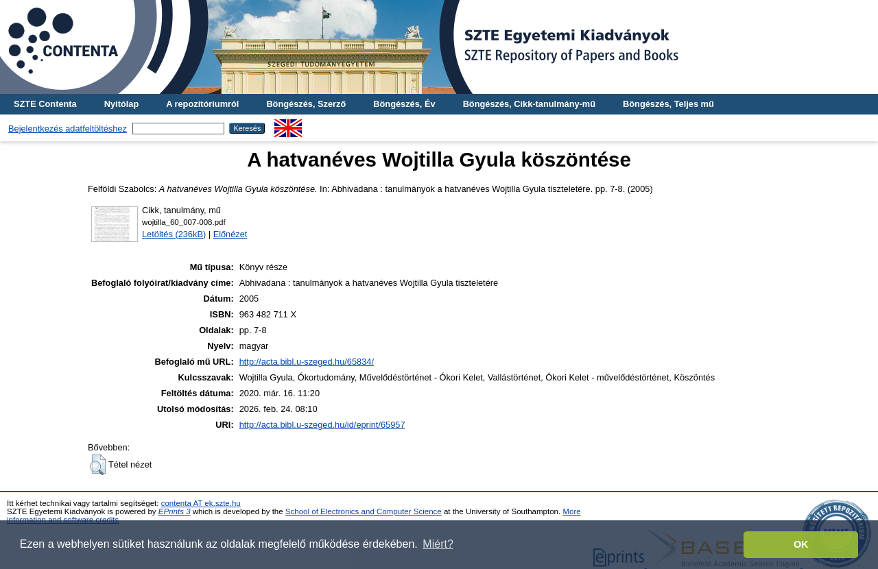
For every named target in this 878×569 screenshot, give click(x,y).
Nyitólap (121, 104)
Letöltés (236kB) (174, 234)
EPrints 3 (174, 511)
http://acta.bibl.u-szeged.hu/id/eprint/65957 (322, 425)
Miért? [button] (438, 544)
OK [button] (801, 544)
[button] (98, 465)
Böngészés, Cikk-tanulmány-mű (529, 104)
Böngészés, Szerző (306, 104)
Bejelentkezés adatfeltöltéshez (67, 128)
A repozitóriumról (202, 104)
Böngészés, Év (404, 104)
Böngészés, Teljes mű (668, 104)
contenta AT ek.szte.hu (201, 503)
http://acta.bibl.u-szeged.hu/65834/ (306, 361)
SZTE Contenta (45, 104)
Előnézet (230, 234)
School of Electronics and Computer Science (363, 511)
